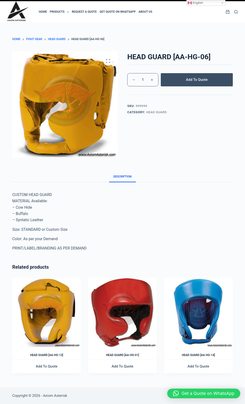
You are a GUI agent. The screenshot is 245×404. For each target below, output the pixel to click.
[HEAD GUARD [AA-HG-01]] (122, 312)
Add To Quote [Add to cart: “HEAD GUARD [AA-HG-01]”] (123, 366)
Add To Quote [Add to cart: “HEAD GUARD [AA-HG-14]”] (198, 366)
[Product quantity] (142, 79)
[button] (203, 393)
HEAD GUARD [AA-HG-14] (198, 355)
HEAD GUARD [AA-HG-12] (46, 355)
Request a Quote (84, 11)
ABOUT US (145, 11)
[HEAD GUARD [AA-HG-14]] (198, 312)
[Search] (236, 12)
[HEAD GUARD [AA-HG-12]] (46, 312)
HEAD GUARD (156, 112)
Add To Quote (197, 79)
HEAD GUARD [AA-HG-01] (122, 355)
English (195, 3)
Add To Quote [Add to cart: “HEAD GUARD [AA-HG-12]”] (46, 366)
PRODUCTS (60, 12)
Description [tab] (122, 176)
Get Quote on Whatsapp (118, 11)
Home (43, 11)
